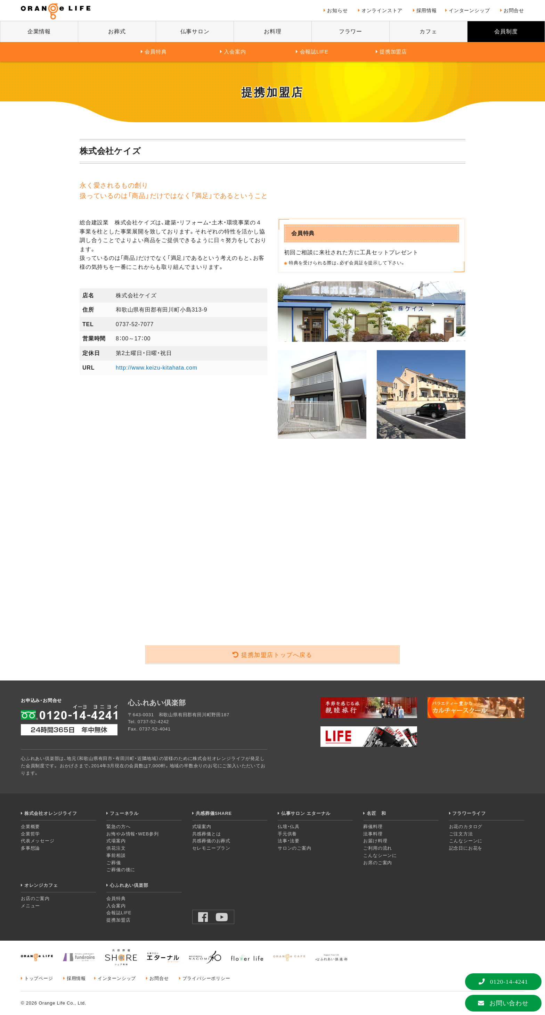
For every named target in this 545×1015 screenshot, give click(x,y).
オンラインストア (381, 10)
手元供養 (287, 833)
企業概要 (30, 826)
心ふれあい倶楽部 (129, 885)
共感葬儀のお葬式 (211, 840)
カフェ (428, 31)
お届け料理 (375, 840)
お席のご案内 (377, 862)
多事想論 (30, 848)
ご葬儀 (113, 862)
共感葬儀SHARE (214, 813)
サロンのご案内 (294, 848)
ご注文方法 (461, 833)
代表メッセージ (38, 840)
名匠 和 (376, 813)
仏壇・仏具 (289, 826)
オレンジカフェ (41, 885)
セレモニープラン (211, 848)
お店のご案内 (35, 898)
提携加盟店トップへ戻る (276, 655)
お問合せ (514, 10)
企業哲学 (30, 833)
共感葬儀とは (206, 833)
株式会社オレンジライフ (50, 813)
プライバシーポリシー (206, 978)
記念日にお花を (466, 848)
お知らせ (337, 10)
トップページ (38, 978)
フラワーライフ (469, 813)
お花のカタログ (466, 826)
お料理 (272, 31)
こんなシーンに (380, 855)
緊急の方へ (118, 826)
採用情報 (426, 10)
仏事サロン (195, 31)
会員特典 (155, 52)
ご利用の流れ (377, 848)
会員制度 (506, 31)
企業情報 (39, 31)
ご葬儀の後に (120, 869)
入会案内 (235, 52)
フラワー (350, 31)
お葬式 (116, 31)
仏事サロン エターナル (306, 813)
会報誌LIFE (314, 52)
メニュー (30, 905)
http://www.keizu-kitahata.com (156, 368)
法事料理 (372, 833)
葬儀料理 (372, 826)
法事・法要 (289, 840)
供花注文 (115, 848)
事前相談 (115, 855)
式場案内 (115, 840)
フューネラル (124, 813)
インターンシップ (469, 10)
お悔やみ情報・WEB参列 (132, 833)
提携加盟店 (393, 52)
